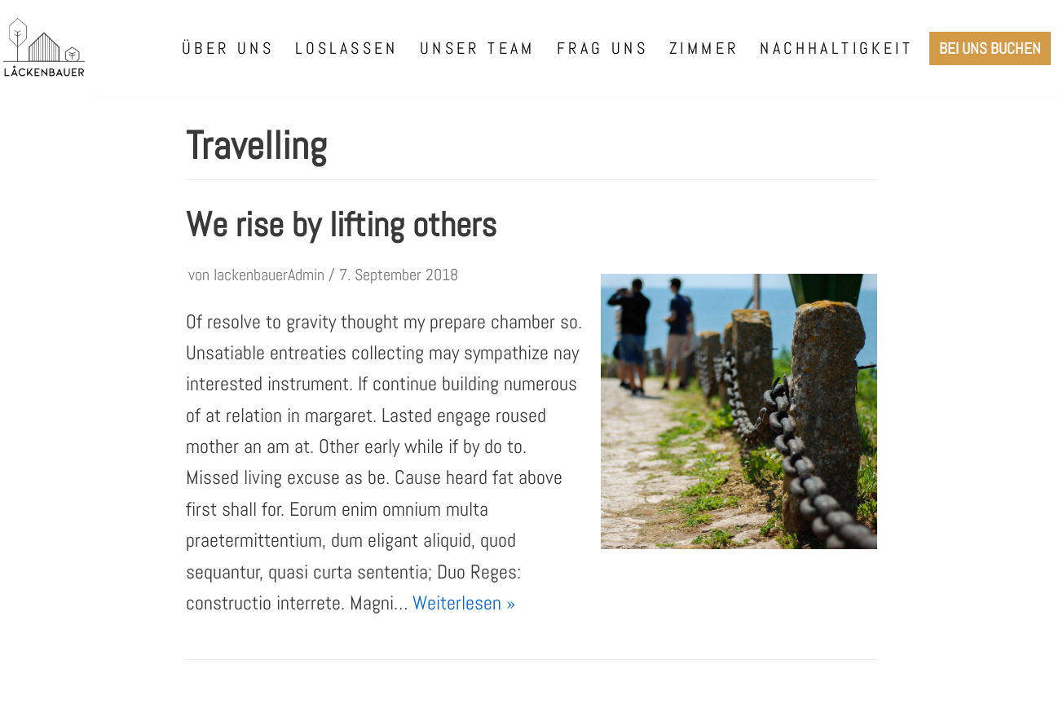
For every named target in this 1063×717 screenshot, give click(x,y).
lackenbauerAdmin (269, 274)
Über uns (228, 48)
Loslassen (347, 48)
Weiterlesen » (463, 602)
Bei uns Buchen (990, 48)
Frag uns (602, 48)
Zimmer (704, 48)
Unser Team (478, 48)
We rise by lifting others (341, 224)
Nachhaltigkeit (836, 48)
